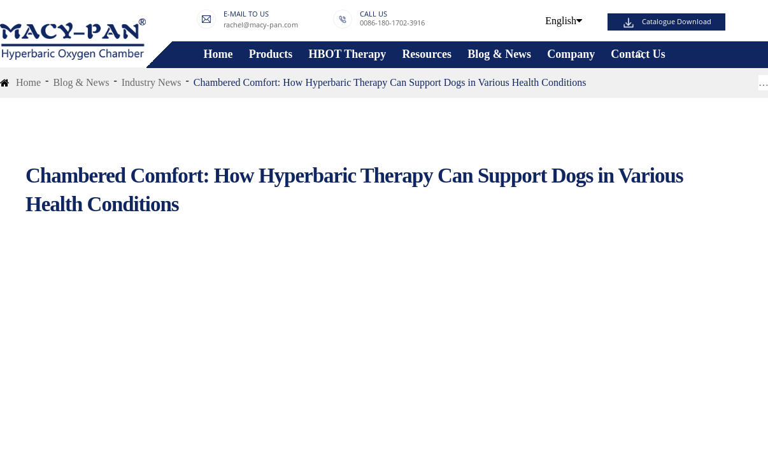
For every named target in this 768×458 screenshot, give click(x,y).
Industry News (151, 82)
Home (218, 54)
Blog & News (499, 54)
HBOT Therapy (347, 54)
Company (571, 54)
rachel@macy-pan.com (261, 24)
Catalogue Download (676, 21)
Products (271, 54)
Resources (427, 54)
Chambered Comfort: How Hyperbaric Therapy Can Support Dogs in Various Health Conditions (390, 82)
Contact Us (638, 54)
